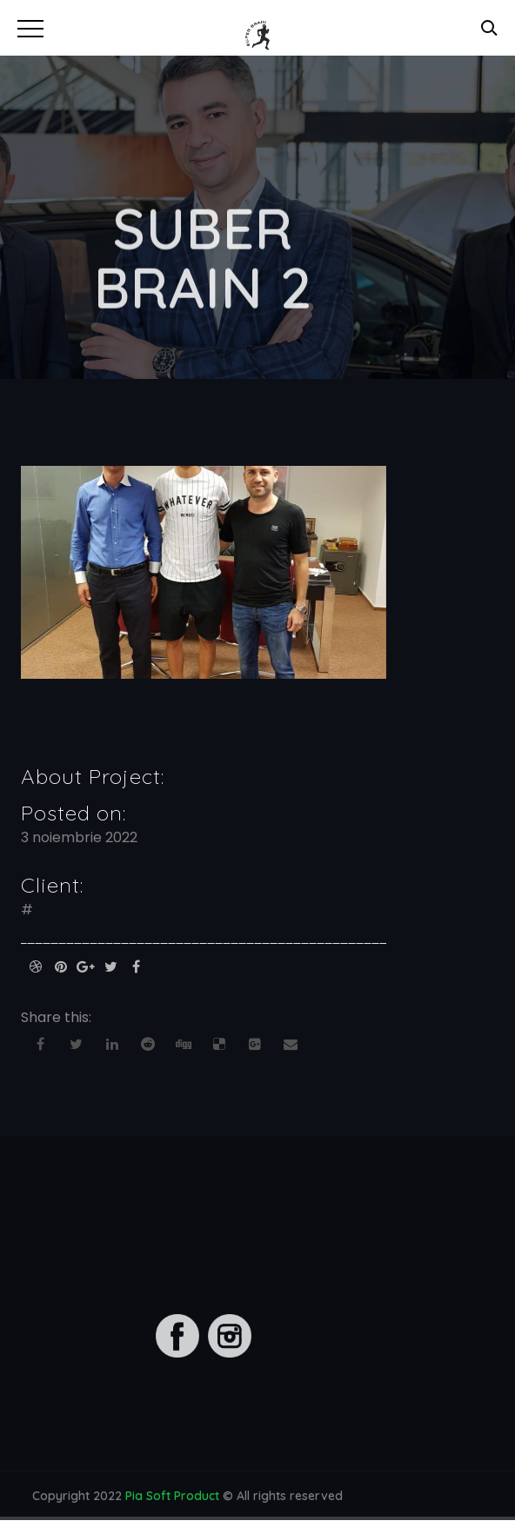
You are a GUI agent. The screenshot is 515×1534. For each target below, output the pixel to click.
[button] (27, 26)
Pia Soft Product (172, 1498)
